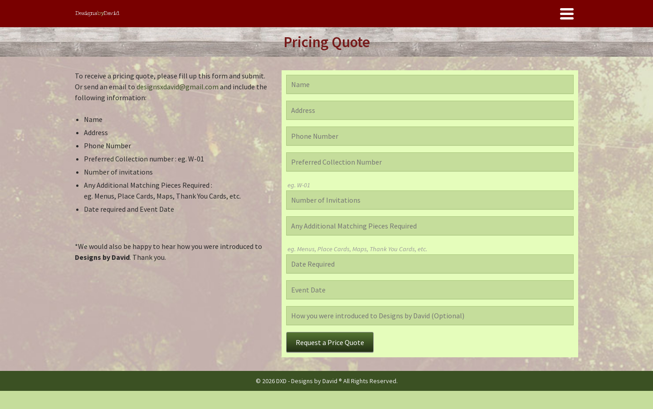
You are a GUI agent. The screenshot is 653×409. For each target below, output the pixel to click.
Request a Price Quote (330, 342)
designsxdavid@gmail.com (177, 86)
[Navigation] (567, 13)
